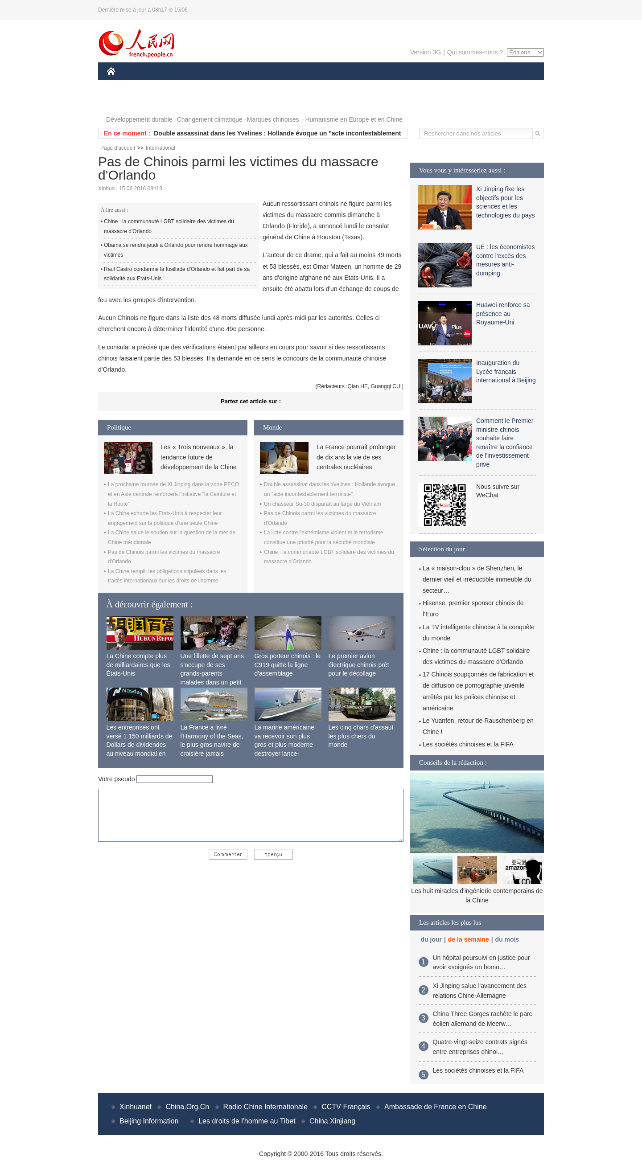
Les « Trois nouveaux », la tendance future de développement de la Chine (198, 457)
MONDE (202, 84)
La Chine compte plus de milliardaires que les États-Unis (138, 664)
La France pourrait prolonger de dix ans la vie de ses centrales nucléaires (356, 457)
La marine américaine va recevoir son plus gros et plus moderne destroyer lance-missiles (285, 745)
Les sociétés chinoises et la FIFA (468, 744)
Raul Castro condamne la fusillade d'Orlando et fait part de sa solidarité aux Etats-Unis (177, 274)
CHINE (122, 84)
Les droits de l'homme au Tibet (246, 1121)
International (160, 148)
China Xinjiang (332, 1121)
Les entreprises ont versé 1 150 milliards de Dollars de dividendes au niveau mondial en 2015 (140, 745)
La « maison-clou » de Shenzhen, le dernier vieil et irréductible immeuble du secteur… (477, 579)
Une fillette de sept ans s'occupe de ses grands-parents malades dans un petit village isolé (212, 673)
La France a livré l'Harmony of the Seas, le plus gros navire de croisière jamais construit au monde (212, 745)
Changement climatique (210, 119)
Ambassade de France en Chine (435, 1107)
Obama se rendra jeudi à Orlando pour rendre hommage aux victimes (176, 250)
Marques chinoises (273, 119)
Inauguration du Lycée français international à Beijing (506, 371)
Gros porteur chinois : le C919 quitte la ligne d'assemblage (288, 664)
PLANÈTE (415, 84)
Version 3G (425, 52)
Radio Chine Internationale (265, 1107)
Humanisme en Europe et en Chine (354, 119)
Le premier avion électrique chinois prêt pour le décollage (359, 664)
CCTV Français (345, 1107)
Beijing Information (149, 1121)
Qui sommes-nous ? (475, 52)
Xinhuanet (135, 1107)
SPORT (450, 84)
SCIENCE (278, 84)
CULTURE (318, 84)
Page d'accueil (117, 148)
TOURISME (488, 84)
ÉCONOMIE (161, 84)
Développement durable (139, 119)
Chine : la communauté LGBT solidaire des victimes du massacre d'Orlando (169, 226)
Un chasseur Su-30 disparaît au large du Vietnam (322, 504)
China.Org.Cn (187, 1107)
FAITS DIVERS (366, 84)
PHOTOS (125, 102)
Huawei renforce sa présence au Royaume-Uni (503, 313)
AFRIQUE (239, 84)
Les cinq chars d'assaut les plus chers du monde (361, 736)
